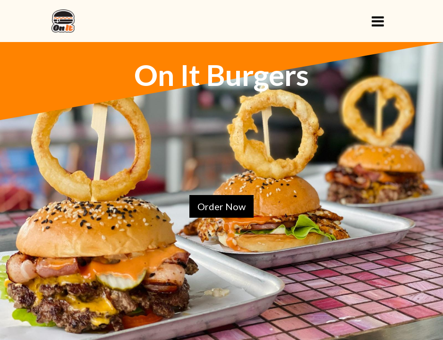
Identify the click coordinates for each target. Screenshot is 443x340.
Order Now (221, 206)
